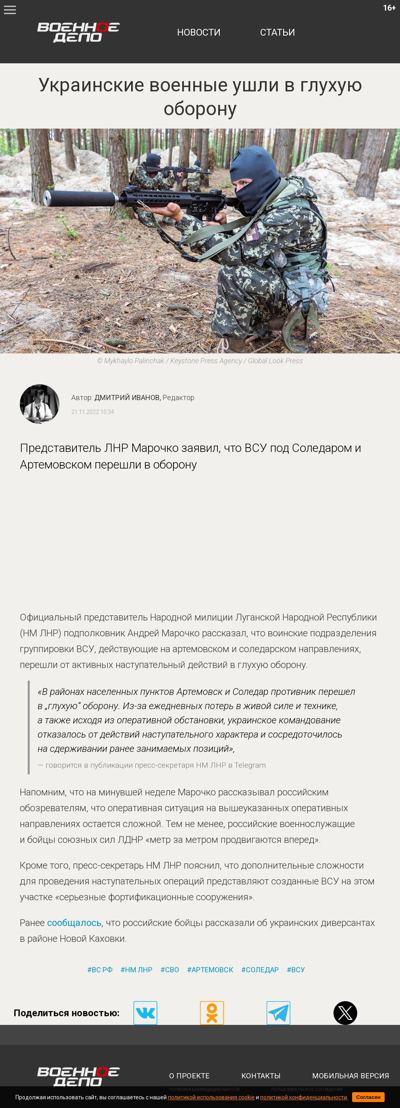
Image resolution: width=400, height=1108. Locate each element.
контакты (260, 1076)
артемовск (212, 969)
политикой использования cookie (211, 1097)
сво (172, 969)
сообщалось (74, 922)
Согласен (368, 1097)
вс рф (102, 969)
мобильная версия (350, 1076)
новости (199, 32)
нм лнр (138, 969)
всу (298, 969)
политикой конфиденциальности (303, 1097)
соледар (262, 969)
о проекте (189, 1076)
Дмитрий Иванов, (144, 397)
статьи (277, 32)
